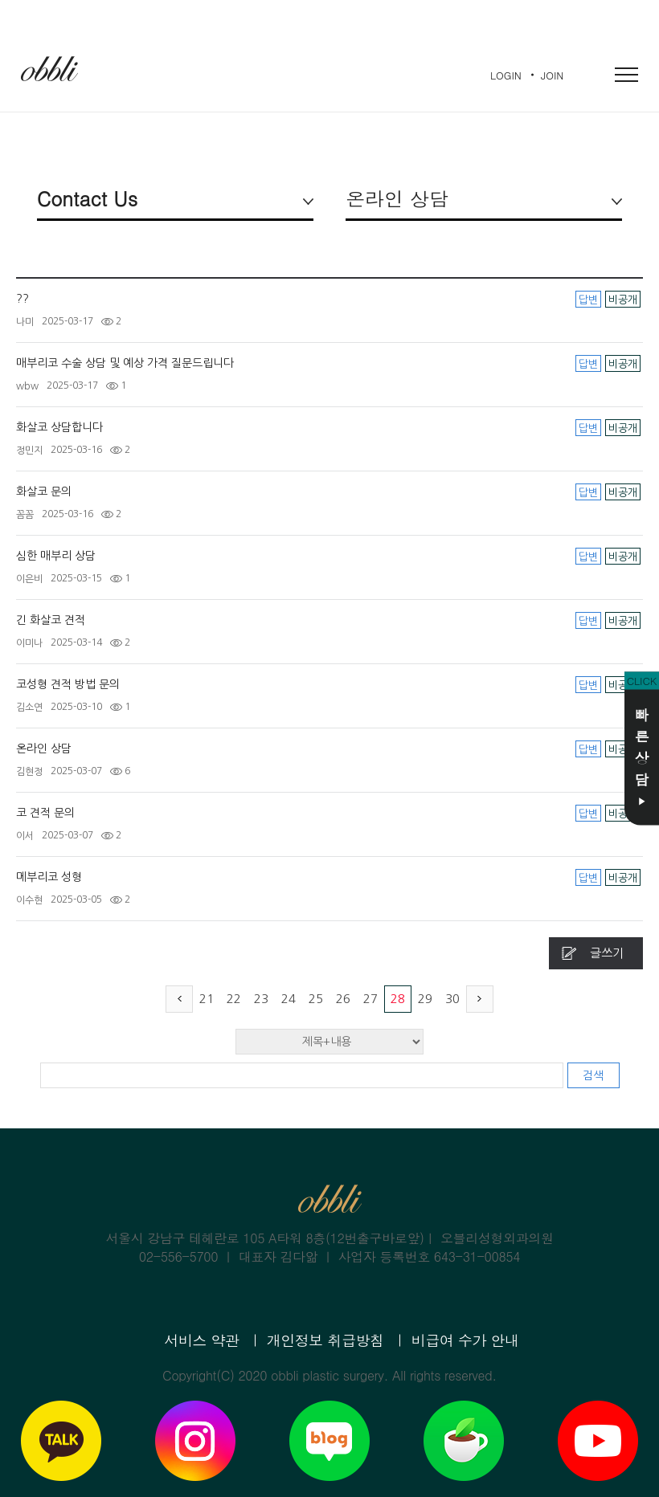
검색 (593, 1075)
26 (343, 999)
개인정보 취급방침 (325, 1340)
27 (370, 999)
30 (452, 999)
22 (234, 999)
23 (261, 999)
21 (206, 999)
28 (398, 999)
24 (288, 999)
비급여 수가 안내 (465, 1340)
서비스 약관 (201, 1340)
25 (316, 999)
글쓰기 (607, 953)
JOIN (552, 75)
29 (425, 999)
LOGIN (506, 75)
